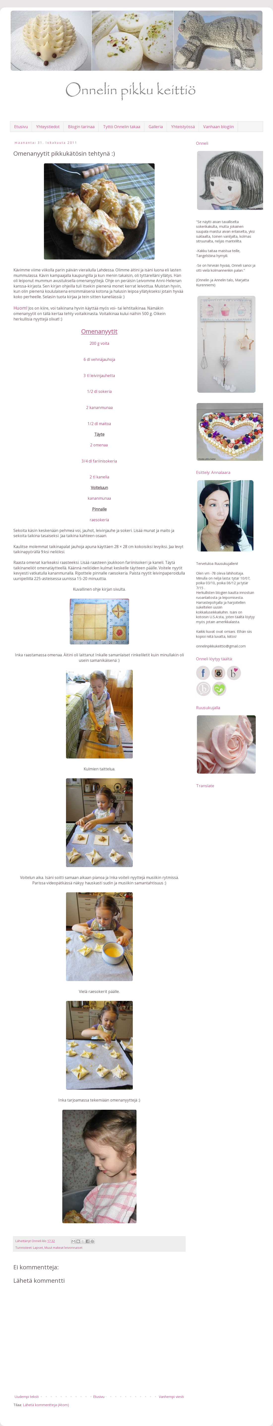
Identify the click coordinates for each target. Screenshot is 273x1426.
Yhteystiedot (48, 126)
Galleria (156, 126)
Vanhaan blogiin (218, 126)
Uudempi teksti (27, 1396)
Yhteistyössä (183, 126)
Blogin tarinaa (81, 126)
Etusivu (21, 126)
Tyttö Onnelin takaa (121, 126)
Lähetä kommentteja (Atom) (46, 1404)
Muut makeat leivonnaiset (63, 1248)
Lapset (38, 1248)
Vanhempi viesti (171, 1396)
